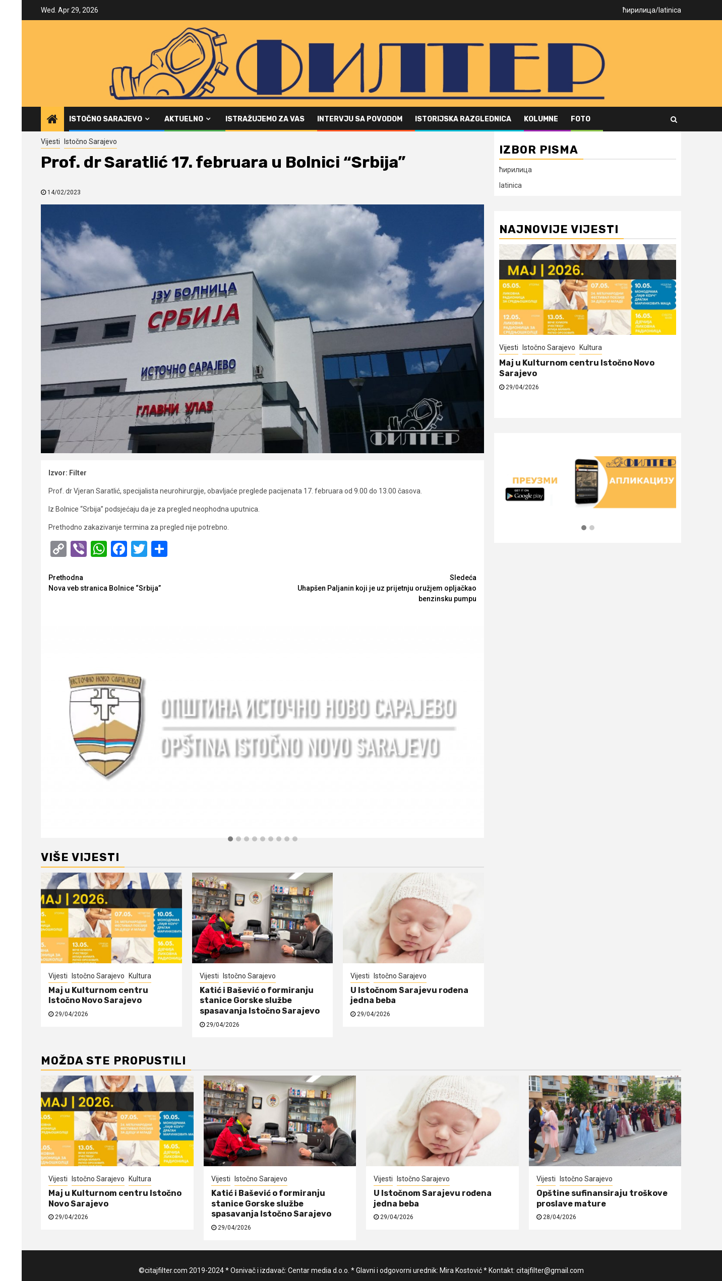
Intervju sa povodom (359, 119)
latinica (669, 10)
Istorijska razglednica (463, 119)
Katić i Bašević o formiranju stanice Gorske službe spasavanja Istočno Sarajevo (260, 1000)
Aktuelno (183, 119)
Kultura (140, 976)
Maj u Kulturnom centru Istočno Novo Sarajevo (98, 995)
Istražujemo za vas (265, 119)
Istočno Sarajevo (105, 119)
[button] (230, 839)
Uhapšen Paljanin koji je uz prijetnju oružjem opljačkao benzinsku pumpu (370, 588)
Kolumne (541, 119)
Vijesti (50, 141)
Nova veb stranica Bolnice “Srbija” (155, 582)
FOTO (580, 119)
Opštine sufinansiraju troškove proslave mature (602, 1198)
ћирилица (639, 10)
